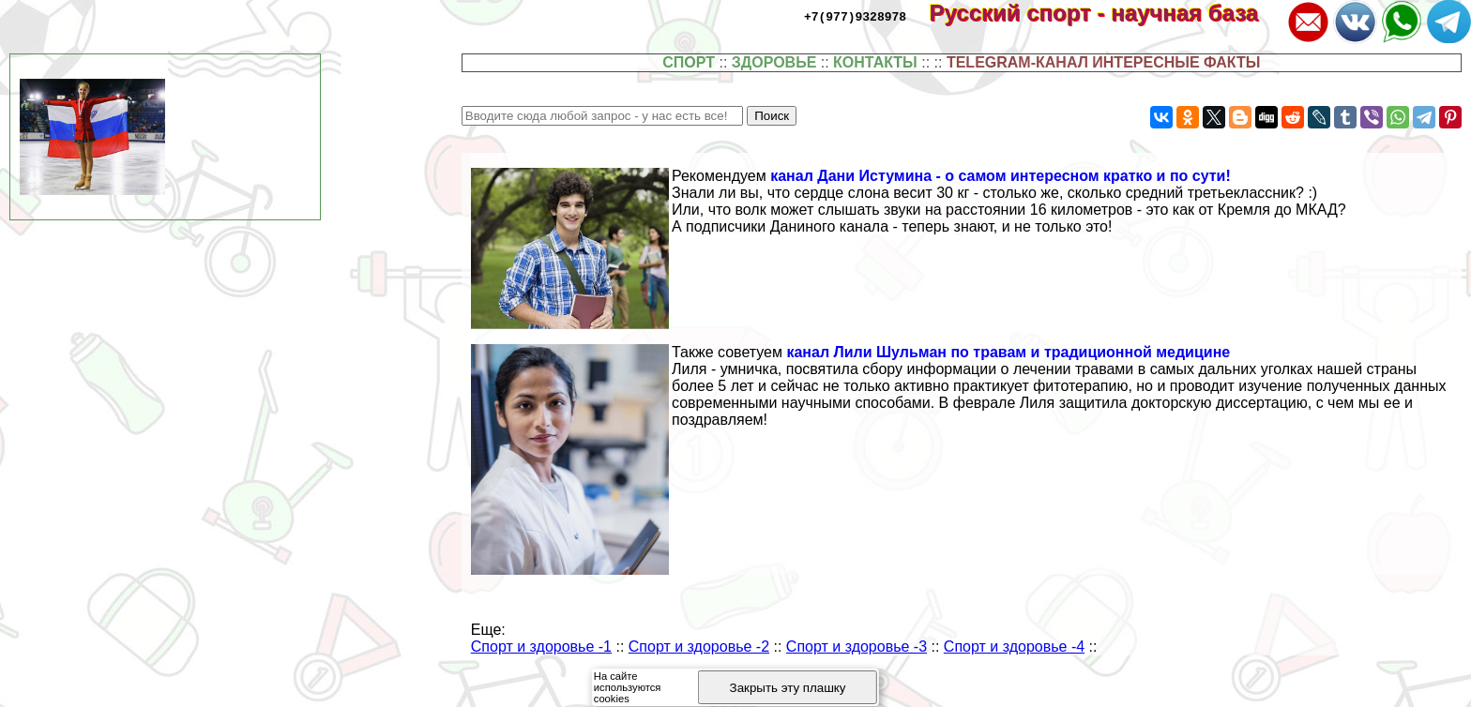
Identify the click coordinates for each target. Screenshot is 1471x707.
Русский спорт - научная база (1106, 12)
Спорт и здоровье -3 (856, 646)
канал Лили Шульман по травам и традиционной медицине (1008, 352)
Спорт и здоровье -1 (541, 646)
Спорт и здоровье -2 (699, 646)
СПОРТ (688, 62)
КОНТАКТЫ (875, 62)
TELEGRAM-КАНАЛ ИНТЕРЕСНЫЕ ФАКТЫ (1104, 62)
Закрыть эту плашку (788, 688)
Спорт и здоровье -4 (1014, 646)
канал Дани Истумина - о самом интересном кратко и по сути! (1000, 176)
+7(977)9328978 (855, 16)
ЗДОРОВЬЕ (774, 62)
